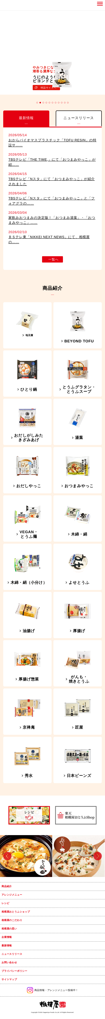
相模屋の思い (9, 928)
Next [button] (97, 856)
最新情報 (7, 945)
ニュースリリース (12, 954)
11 (68, 102)
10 (65, 102)
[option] (26, 856)
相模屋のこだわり (12, 920)
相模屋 (9, 5)
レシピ (5, 903)
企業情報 (7, 937)
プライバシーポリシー (14, 971)
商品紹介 (7, 886)
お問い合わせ (9, 962)
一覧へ (53, 259)
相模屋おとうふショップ (16, 911)
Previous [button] (7, 856)
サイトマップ (9, 979)
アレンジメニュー (12, 894)
